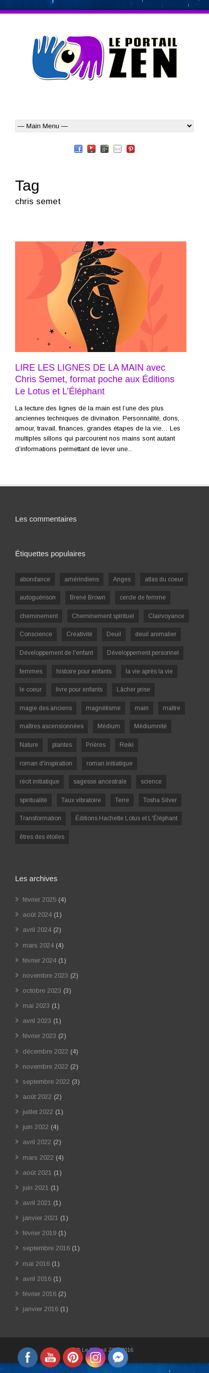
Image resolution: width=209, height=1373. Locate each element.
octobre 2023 (42, 990)
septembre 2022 (46, 1081)
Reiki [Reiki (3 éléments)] (127, 744)
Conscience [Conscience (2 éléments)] (36, 634)
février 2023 (39, 1036)
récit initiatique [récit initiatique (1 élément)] (39, 781)
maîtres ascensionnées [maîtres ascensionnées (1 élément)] (51, 726)
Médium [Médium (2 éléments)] (108, 726)
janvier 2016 (40, 1309)
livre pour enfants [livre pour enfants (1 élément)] (79, 689)
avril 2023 (37, 1020)
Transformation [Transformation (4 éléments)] (40, 818)
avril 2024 (37, 929)
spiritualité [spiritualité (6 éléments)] (33, 800)
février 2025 (39, 899)
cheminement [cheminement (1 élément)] (39, 616)
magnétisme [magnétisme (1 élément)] (103, 708)
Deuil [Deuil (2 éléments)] (114, 634)
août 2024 (37, 914)
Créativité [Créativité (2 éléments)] (79, 634)
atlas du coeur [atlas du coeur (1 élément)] (164, 579)
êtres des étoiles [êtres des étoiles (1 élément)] (42, 836)
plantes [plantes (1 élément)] (62, 744)
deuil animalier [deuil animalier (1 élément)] (155, 634)
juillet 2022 (38, 1111)
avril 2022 (37, 1142)
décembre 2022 (45, 1051)
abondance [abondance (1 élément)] (35, 579)
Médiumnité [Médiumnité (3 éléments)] (150, 726)
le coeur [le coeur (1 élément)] (31, 689)
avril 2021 (37, 1203)
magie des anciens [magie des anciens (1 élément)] (46, 708)
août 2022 (37, 1096)
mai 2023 (36, 1005)
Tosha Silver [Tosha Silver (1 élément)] (160, 800)
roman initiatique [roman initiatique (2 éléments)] (109, 763)
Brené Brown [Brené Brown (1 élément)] (88, 597)
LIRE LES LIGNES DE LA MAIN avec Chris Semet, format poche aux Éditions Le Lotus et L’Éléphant (94, 379)
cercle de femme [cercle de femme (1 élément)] (143, 597)
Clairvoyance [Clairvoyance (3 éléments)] (166, 616)
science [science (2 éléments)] (151, 781)
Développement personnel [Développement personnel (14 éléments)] (143, 652)
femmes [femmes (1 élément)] (31, 671)
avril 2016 (37, 1278)
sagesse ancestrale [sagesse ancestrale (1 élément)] (100, 781)
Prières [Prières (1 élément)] (96, 744)
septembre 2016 (46, 1248)
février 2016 (39, 1294)
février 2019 (39, 1233)
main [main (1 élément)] (142, 708)
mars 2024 (38, 945)
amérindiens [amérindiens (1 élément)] (81, 579)
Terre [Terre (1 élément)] (122, 800)
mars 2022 (38, 1157)
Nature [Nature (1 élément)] (29, 744)
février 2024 (39, 960)
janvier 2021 (40, 1218)
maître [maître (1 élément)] (171, 708)
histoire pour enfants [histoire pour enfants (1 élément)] (84, 671)
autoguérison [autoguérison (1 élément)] (38, 597)
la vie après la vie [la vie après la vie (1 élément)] (149, 671)
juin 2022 (36, 1127)
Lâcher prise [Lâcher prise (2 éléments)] (133, 689)
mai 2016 (36, 1263)
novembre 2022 (45, 1066)
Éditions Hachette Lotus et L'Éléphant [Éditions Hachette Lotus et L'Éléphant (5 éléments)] (126, 818)
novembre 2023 (45, 975)
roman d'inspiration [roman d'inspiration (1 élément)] (46, 763)
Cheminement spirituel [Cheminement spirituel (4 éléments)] (103, 616)
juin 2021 (36, 1187)
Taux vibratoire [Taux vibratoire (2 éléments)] (81, 800)
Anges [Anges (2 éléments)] (122, 579)
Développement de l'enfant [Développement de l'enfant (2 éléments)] (56, 652)
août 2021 (37, 1172)
